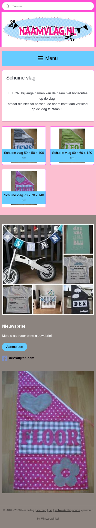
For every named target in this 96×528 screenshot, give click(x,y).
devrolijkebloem (18, 358)
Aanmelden (14, 347)
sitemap (41, 510)
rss (50, 510)
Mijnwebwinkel (50, 518)
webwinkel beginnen (67, 510)
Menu (48, 58)
